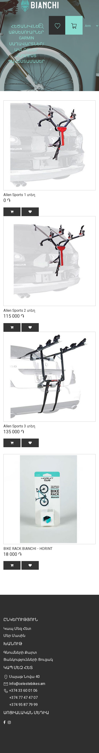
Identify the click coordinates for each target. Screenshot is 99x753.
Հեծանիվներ (26, 26)
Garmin (26, 38)
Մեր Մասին (14, 635)
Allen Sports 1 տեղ (19, 195)
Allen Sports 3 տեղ (19, 426)
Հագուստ (26, 55)
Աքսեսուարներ (27, 32)
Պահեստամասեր (26, 61)
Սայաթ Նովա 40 (21, 676)
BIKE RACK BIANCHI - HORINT (27, 548)
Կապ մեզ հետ (17, 628)
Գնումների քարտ (20, 652)
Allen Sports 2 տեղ (19, 310)
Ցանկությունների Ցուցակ (28, 659)
